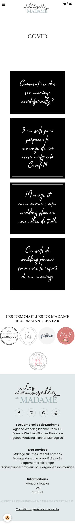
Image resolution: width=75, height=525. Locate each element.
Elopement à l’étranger (37, 463)
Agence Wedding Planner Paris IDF (37, 429)
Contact (37, 492)
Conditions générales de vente (37, 509)
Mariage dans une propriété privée (37, 458)
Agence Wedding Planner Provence (37, 433)
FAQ (38, 488)
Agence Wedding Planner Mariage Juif (37, 438)
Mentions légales (37, 483)
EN (70, 4)
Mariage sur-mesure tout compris (37, 454)
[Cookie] (7, 518)
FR (64, 4)
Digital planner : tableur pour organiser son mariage (37, 467)
